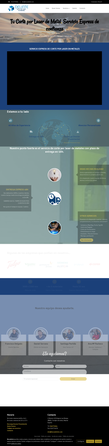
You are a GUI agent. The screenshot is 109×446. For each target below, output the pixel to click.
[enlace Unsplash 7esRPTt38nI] (54, 174)
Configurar (80, 441)
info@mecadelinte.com (28, 2)
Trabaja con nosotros (14, 428)
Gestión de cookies (57, 436)
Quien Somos (11, 426)
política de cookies (16, 443)
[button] (66, 8)
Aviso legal (37, 436)
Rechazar (90, 441)
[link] (18, 8)
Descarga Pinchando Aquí (46, 142)
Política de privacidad (68, 436)
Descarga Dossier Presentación (17, 424)
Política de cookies (46, 436)
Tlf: (9, 2)
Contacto (10, 430)
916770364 (53, 426)
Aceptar (98, 441)
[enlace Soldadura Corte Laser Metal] (54, 227)
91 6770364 (14, 2)
